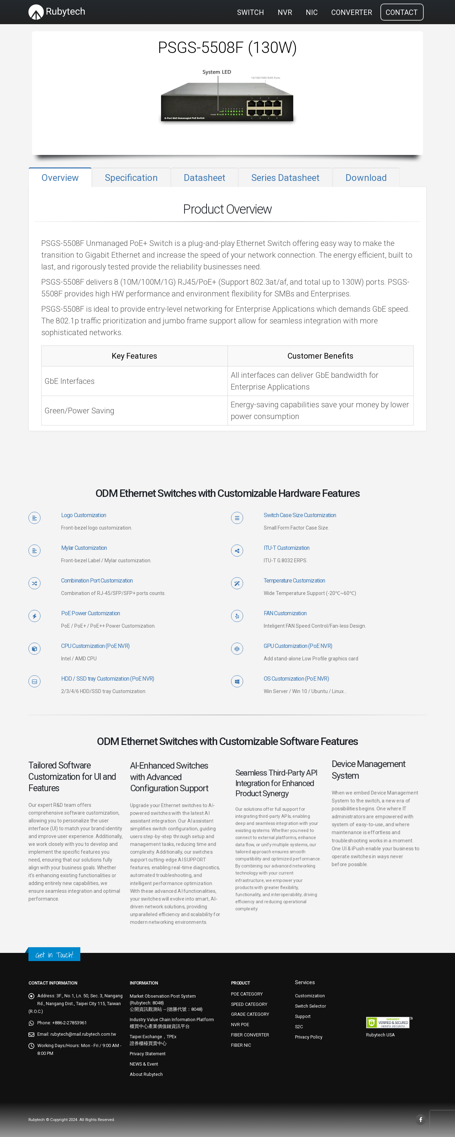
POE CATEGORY (247, 994)
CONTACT (402, 12)
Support (303, 1016)
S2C (299, 1026)
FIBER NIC (241, 1045)
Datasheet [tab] (204, 177)
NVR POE (240, 1024)
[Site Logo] (56, 12)
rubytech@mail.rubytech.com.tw (83, 1034)
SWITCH (250, 12)
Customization (310, 995)
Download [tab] (366, 177)
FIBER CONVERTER (250, 1034)
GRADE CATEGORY (250, 1014)
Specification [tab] (131, 177)
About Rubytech (146, 1074)
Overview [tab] (60, 177)
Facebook (420, 1119)
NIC (312, 12)
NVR (285, 12)
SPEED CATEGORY (249, 1004)
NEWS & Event (144, 1064)
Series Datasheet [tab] (285, 177)
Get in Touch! (54, 955)
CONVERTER (351, 12)
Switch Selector (310, 1006)
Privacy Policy (308, 1037)
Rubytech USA (380, 1034)
